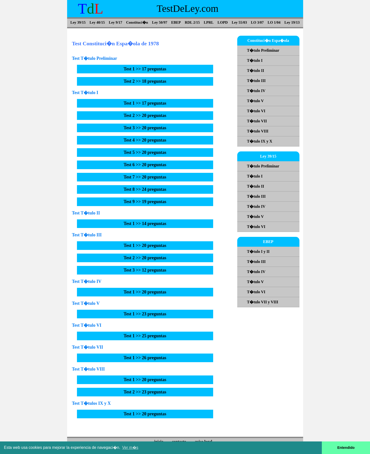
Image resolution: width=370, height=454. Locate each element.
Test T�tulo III (87, 234)
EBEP (176, 22)
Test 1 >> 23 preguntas (145, 313)
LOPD (223, 22)
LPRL (209, 22)
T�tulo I (255, 60)
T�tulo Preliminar (263, 50)
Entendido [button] (346, 448)
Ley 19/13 (292, 22)
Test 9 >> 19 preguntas (145, 201)
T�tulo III (256, 81)
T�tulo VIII (257, 131)
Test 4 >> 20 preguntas (145, 140)
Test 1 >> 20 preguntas (145, 245)
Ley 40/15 (97, 22)
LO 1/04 (274, 22)
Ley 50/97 (159, 22)
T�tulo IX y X (259, 141)
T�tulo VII (257, 121)
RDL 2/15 (192, 22)
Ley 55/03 (239, 22)
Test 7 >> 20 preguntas (145, 177)
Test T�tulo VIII (88, 369)
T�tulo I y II (258, 251)
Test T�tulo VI (87, 325)
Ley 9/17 (115, 22)
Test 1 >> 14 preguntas (145, 223)
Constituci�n (137, 22)
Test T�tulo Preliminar (94, 58)
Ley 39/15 (78, 22)
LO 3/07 (257, 22)
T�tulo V (255, 101)
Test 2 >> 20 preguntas (145, 115)
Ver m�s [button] (130, 447)
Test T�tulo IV (87, 281)
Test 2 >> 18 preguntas (145, 81)
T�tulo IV (256, 91)
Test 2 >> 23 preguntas (145, 391)
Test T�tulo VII (87, 347)
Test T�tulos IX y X (91, 403)
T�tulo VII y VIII (262, 302)
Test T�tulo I (85, 92)
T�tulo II (255, 70)
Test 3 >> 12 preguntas (145, 270)
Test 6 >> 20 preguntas (145, 164)
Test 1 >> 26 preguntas (145, 357)
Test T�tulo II (86, 213)
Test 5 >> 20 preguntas (145, 152)
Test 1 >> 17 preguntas (145, 68)
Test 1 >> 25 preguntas (145, 335)
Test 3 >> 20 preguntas (145, 127)
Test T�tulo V (86, 303)
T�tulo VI (256, 111)
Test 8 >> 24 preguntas (145, 189)
